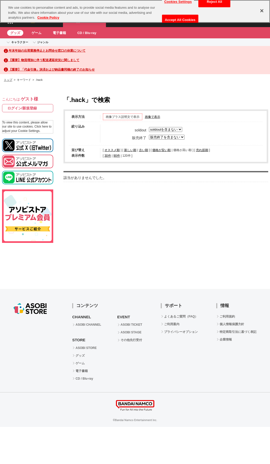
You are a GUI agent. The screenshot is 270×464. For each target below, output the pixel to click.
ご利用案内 (171, 324)
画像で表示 (152, 117)
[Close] (261, 10)
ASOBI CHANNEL (88, 324)
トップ (8, 79)
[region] (135, 11)
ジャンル (42, 42)
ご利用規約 (227, 316)
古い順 (143, 150)
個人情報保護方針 (232, 324)
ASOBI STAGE (131, 332)
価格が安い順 (161, 150)
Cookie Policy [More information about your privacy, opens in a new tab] (48, 17)
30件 (107, 155)
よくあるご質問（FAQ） (181, 316)
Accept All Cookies (180, 20)
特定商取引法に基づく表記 (238, 332)
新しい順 (130, 150)
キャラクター (19, 42)
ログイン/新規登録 (22, 108)
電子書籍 (59, 33)
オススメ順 (112, 150)
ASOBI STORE (85, 348)
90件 (116, 155)
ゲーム (36, 33)
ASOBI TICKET (131, 324)
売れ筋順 (202, 150)
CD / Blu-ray (86, 33)
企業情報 (226, 339)
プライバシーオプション (181, 332)
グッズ (15, 33)
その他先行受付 (131, 340)
